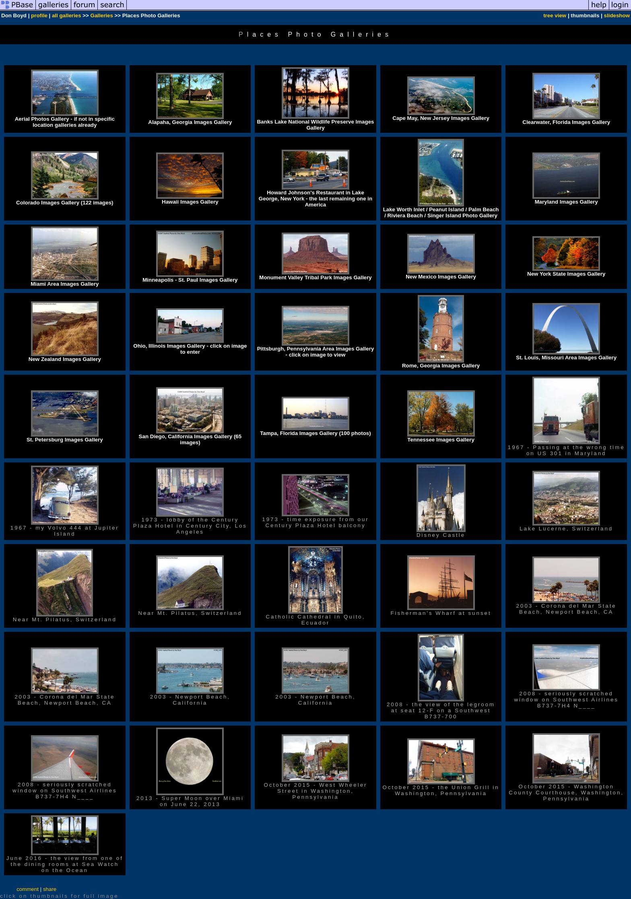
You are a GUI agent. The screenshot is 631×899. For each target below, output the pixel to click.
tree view (554, 15)
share (49, 889)
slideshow (617, 15)
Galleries (102, 15)
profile (39, 15)
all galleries (66, 15)
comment (27, 889)
